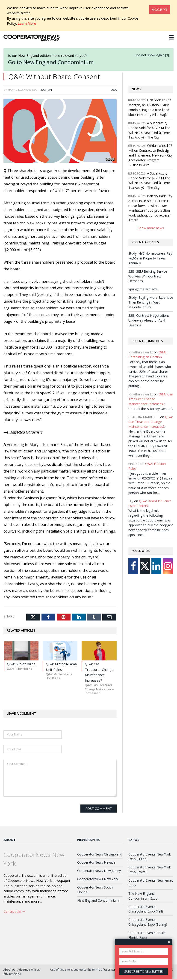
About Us (9, 969)
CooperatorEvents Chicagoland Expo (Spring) (147, 922)
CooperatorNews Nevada (96, 862)
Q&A (114, 89)
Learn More (27, 23)
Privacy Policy (12, 973)
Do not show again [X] (152, 55)
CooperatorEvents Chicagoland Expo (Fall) (145, 909)
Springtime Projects (143, 289)
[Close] (159, 9)
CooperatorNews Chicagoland (99, 854)
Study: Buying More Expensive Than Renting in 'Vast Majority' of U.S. (150, 302)
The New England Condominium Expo (143, 896)
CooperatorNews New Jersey (99, 870)
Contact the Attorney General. (150, 409)
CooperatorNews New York (97, 879)
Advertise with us (29, 969)
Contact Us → (14, 911)
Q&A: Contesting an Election (147, 354)
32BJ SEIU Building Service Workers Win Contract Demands (147, 276)
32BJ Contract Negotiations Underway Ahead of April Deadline (148, 320)
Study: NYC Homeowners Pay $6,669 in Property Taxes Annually (150, 258)
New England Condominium (98, 900)
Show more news (151, 228)
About (9, 839)
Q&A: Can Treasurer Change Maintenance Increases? (150, 399)
